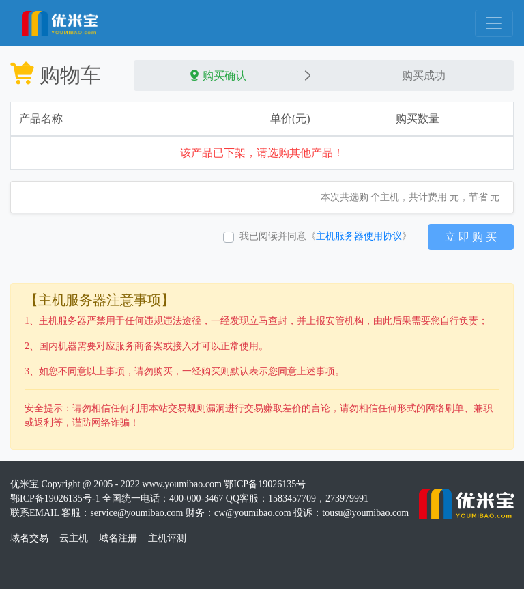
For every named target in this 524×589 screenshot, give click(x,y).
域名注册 (118, 538)
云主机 (73, 538)
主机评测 (167, 538)
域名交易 (29, 538)
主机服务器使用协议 (359, 236)
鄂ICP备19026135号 (265, 484)
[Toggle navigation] (494, 23)
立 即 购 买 (471, 237)
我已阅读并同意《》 (325, 236)
